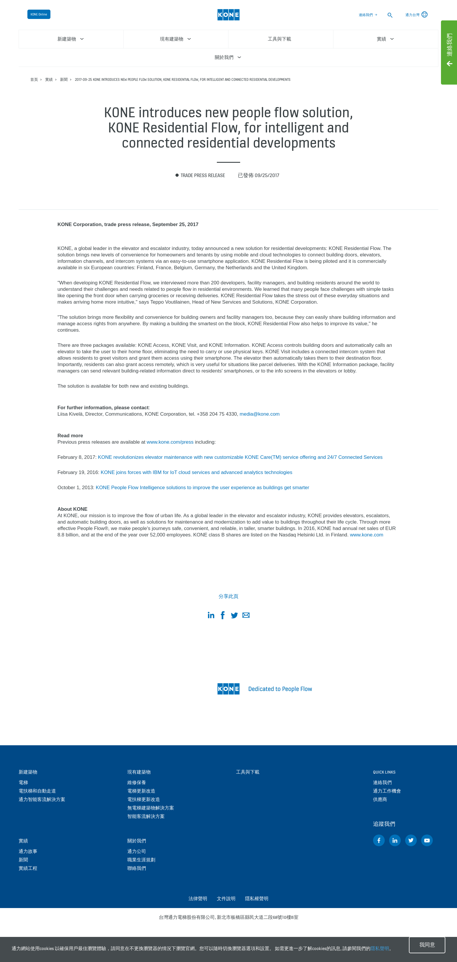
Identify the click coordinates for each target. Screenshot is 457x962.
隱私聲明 (379, 948)
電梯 (23, 782)
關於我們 (136, 841)
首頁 (34, 79)
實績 (49, 79)
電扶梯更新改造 (143, 799)
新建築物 (28, 772)
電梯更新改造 (141, 791)
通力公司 (136, 851)
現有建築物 (139, 772)
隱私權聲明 (256, 898)
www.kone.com (366, 535)
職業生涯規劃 (141, 860)
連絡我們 (366, 15)
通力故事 (28, 851)
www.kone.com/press (170, 442)
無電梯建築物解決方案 (150, 808)
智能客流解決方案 (146, 816)
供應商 (380, 799)
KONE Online (39, 14)
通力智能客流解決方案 (42, 799)
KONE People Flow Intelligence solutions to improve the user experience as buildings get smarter (202, 487)
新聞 (64, 79)
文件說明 (226, 898)
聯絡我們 (136, 868)
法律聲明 (198, 898)
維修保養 (136, 782)
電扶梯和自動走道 (37, 791)
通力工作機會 (387, 791)
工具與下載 (247, 772)
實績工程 (28, 868)
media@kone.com (260, 414)
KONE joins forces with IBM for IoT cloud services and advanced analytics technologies (196, 472)
